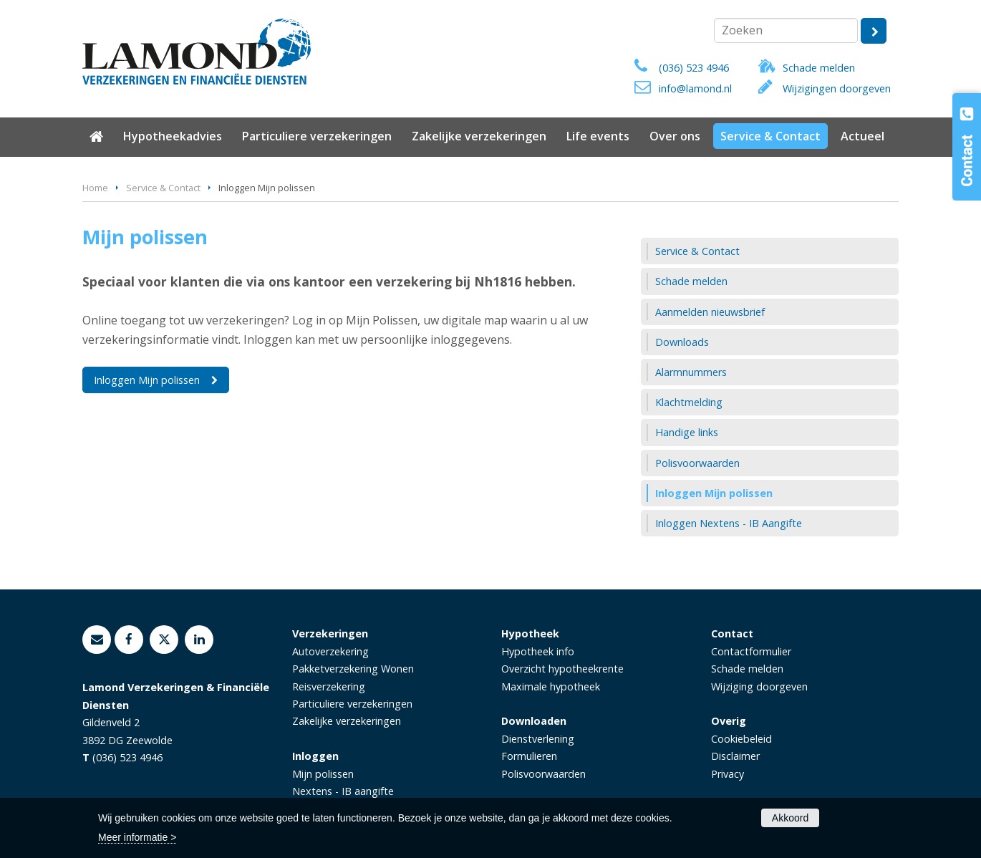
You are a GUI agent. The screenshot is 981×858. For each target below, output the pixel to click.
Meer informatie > (137, 837)
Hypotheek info (537, 651)
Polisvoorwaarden (543, 774)
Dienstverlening (537, 739)
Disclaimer (735, 756)
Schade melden (819, 67)
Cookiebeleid (741, 739)
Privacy (727, 774)
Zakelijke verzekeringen (346, 721)
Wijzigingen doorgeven (837, 88)
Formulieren (529, 756)
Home (95, 187)
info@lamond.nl (695, 88)
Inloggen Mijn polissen (147, 380)
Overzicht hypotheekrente (562, 668)
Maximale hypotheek (550, 686)
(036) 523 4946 (694, 67)
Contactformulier (751, 651)
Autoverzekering (330, 651)
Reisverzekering (328, 686)
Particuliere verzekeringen (352, 703)
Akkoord (790, 818)
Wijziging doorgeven (759, 686)
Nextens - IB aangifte (343, 791)
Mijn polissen (323, 774)
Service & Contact (163, 187)
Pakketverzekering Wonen (353, 668)
